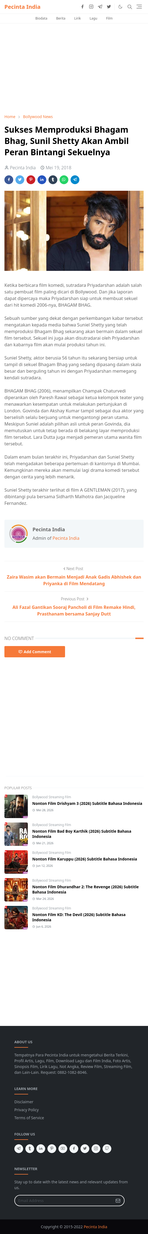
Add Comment (34, 651)
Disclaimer (23, 1101)
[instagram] (91, 7)
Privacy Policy (26, 1109)
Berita (61, 18)
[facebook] (82, 7)
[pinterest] (51, 1148)
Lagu (93, 18)
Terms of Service (29, 1117)
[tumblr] (29, 1148)
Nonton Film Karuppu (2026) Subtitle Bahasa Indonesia (84, 859)
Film (109, 18)
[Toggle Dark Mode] (120, 6)
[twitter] (108, 7)
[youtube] (62, 1148)
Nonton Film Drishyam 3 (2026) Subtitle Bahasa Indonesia (87, 803)
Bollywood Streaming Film (51, 797)
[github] (107, 1148)
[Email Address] (63, 1200)
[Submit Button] (118, 1200)
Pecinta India (22, 6)
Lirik (77, 18)
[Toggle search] (130, 7)
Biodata (41, 18)
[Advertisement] (74, 68)
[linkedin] (40, 1148)
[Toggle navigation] (139, 6)
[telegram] (100, 7)
